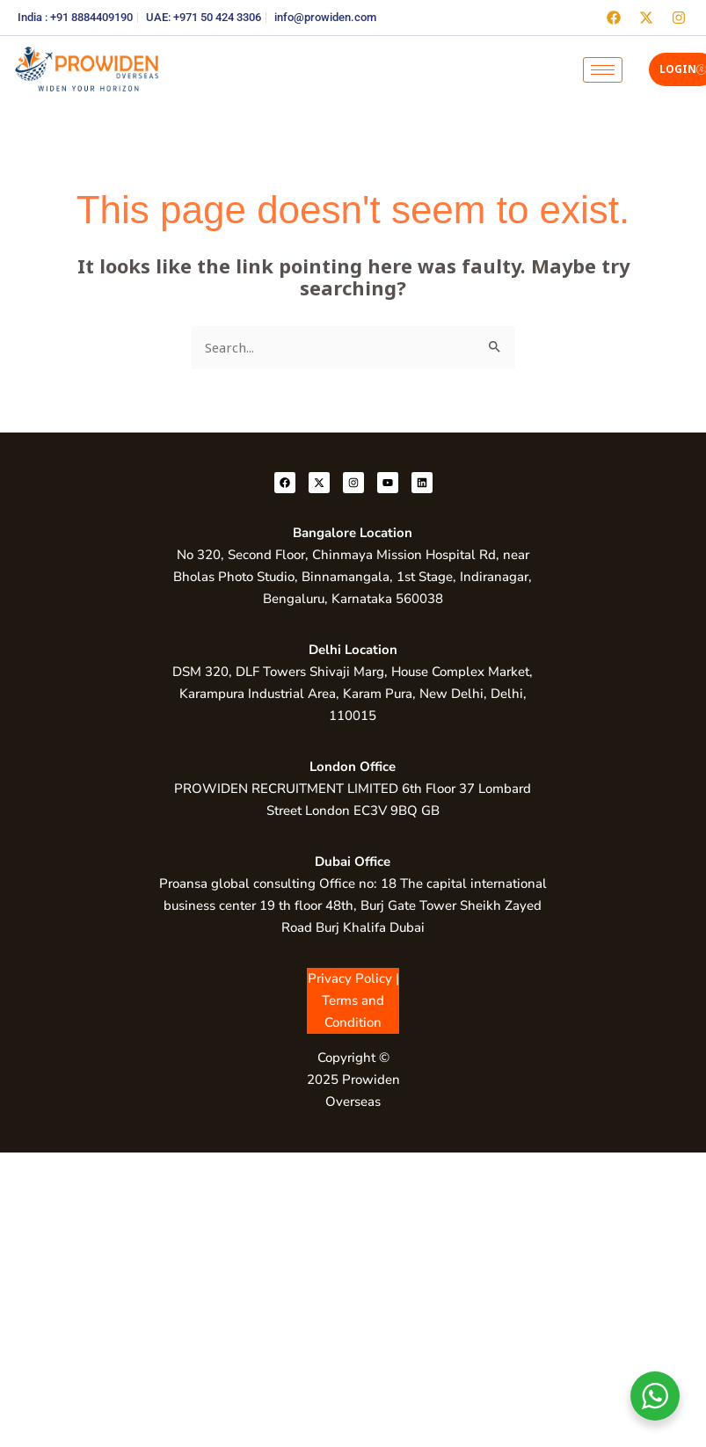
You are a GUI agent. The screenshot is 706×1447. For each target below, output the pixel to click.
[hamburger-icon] (602, 70)
